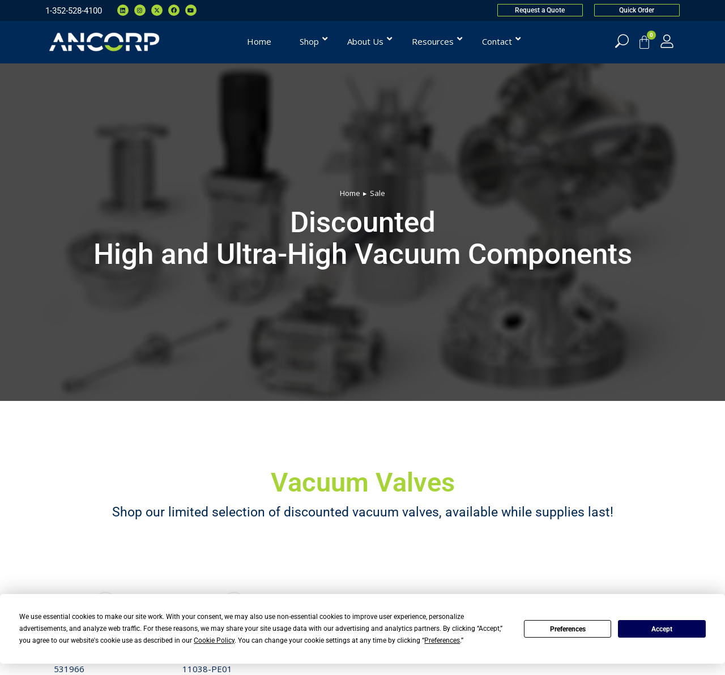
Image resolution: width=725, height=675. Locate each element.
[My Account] (667, 41)
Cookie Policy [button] (214, 640)
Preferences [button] (442, 640)
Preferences (568, 629)
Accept (661, 629)
